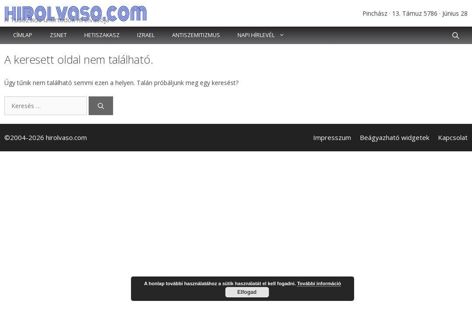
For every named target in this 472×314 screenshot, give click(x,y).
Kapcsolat (453, 137)
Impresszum (332, 137)
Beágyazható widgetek (394, 137)
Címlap (22, 35)
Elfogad (247, 292)
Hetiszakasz (102, 35)
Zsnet (58, 35)
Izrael (146, 35)
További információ (319, 283)
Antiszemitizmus (196, 35)
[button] (456, 35)
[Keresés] (101, 105)
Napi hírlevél (265, 35)
